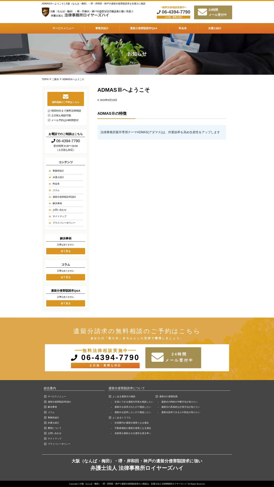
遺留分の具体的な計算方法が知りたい (180, 407)
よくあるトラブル (121, 417)
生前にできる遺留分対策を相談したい (134, 401)
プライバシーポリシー (64, 222)
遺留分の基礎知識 (168, 396)
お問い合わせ (59, 210)
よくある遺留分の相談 (123, 396)
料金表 (183, 28)
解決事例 (57, 203)
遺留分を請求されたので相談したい (133, 407)
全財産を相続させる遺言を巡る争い (133, 433)
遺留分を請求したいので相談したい (133, 412)
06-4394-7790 (173, 12)
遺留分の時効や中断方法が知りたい (179, 401)
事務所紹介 (102, 28)
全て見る (66, 251)
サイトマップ (59, 216)
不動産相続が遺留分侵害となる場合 (133, 428)
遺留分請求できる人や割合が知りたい (180, 412)
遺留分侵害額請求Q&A (143, 28)
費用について (54, 428)
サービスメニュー (63, 28)
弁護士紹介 (214, 28)
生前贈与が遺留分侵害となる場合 (132, 422)
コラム (56, 190)
